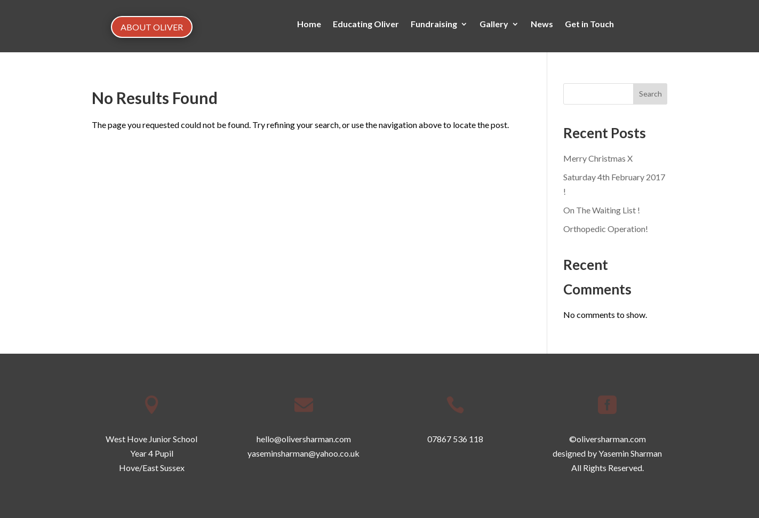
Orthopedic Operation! (605, 229)
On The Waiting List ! (601, 210)
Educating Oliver (366, 24)
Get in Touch (589, 24)
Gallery (494, 24)
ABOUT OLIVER (152, 27)
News (542, 24)
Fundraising (434, 24)
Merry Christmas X (598, 158)
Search (650, 93)
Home (309, 24)
